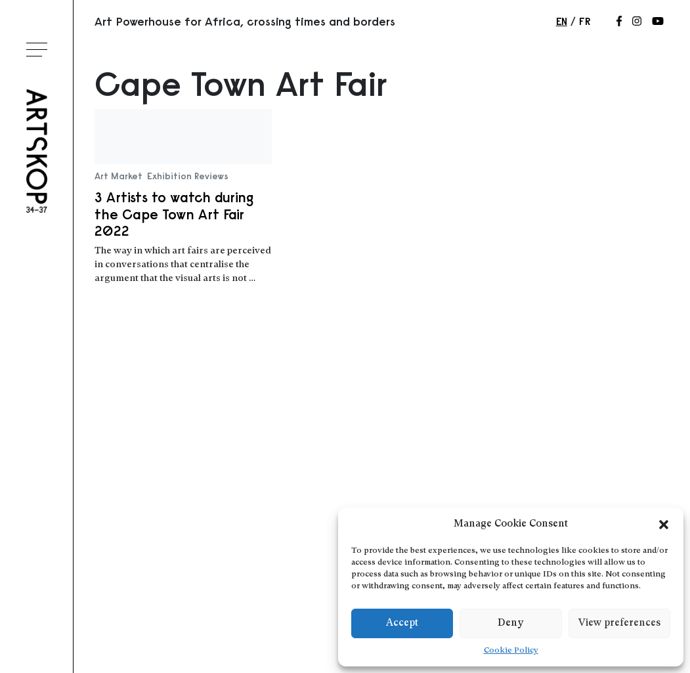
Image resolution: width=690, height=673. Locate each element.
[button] (663, 524)
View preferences (619, 623)
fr (584, 21)
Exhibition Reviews (187, 176)
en (561, 21)
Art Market (118, 176)
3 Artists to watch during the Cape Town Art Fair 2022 (174, 213)
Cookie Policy (511, 651)
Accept (402, 623)
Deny (510, 623)
